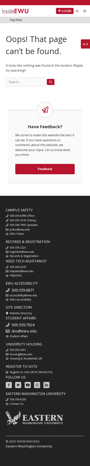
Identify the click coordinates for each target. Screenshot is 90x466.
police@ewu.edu (20, 229)
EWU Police (17, 233)
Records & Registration (24, 256)
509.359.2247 (18, 267)
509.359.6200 (18, 399)
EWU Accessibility (20, 299)
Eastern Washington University (29, 446)
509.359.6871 (22, 290)
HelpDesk (16, 275)
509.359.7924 (22, 324)
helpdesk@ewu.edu (21, 271)
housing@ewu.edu (21, 354)
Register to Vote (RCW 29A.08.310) (31, 372)
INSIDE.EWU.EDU (28, 441)
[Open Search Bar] (77, 11)
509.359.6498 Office (22, 215)
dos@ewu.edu (24, 331)
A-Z (85, 44)
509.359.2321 (18, 247)
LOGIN (64, 11)
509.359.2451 (18, 350)
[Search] (50, 82)
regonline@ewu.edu (22, 252)
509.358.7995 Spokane (24, 225)
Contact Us (17, 404)
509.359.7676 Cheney (23, 220)
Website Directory (21, 313)
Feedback (45, 169)
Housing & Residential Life (26, 358)
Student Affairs (19, 336)
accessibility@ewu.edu (23, 295)
